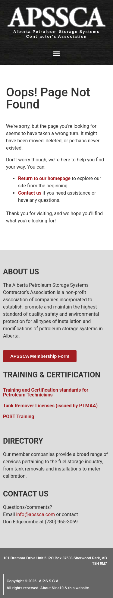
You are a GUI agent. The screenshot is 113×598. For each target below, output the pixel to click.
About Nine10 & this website (64, 588)
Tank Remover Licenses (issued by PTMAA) (50, 406)
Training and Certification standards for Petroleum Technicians (45, 392)
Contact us (29, 193)
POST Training (18, 416)
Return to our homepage (44, 178)
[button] (56, 54)
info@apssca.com (35, 514)
